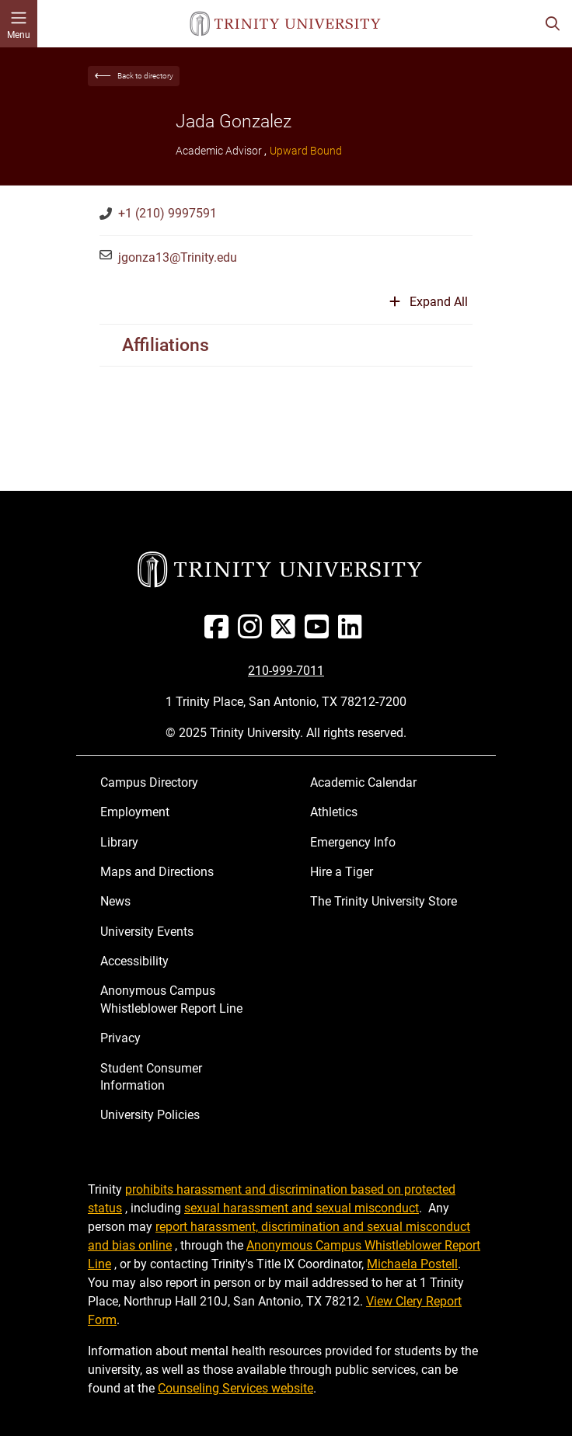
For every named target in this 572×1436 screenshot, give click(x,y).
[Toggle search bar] (552, 23)
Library (119, 842)
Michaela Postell (412, 1264)
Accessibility (134, 961)
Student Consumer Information (151, 1077)
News (115, 901)
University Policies (150, 1114)
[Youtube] (320, 632)
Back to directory (145, 75)
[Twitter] (286, 632)
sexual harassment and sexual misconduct (301, 1208)
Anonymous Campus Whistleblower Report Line (171, 999)
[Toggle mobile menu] (18, 23)
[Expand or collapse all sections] (429, 308)
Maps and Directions (157, 871)
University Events (147, 931)
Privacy (120, 1038)
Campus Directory (149, 782)
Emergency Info (353, 842)
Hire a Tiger (341, 871)
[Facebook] (219, 632)
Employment (134, 812)
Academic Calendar (363, 782)
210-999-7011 (286, 670)
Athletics (334, 812)
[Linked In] (353, 632)
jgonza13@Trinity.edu (177, 257)
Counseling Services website (235, 1388)
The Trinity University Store (383, 901)
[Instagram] (253, 632)
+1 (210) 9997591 (167, 213)
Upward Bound (306, 150)
